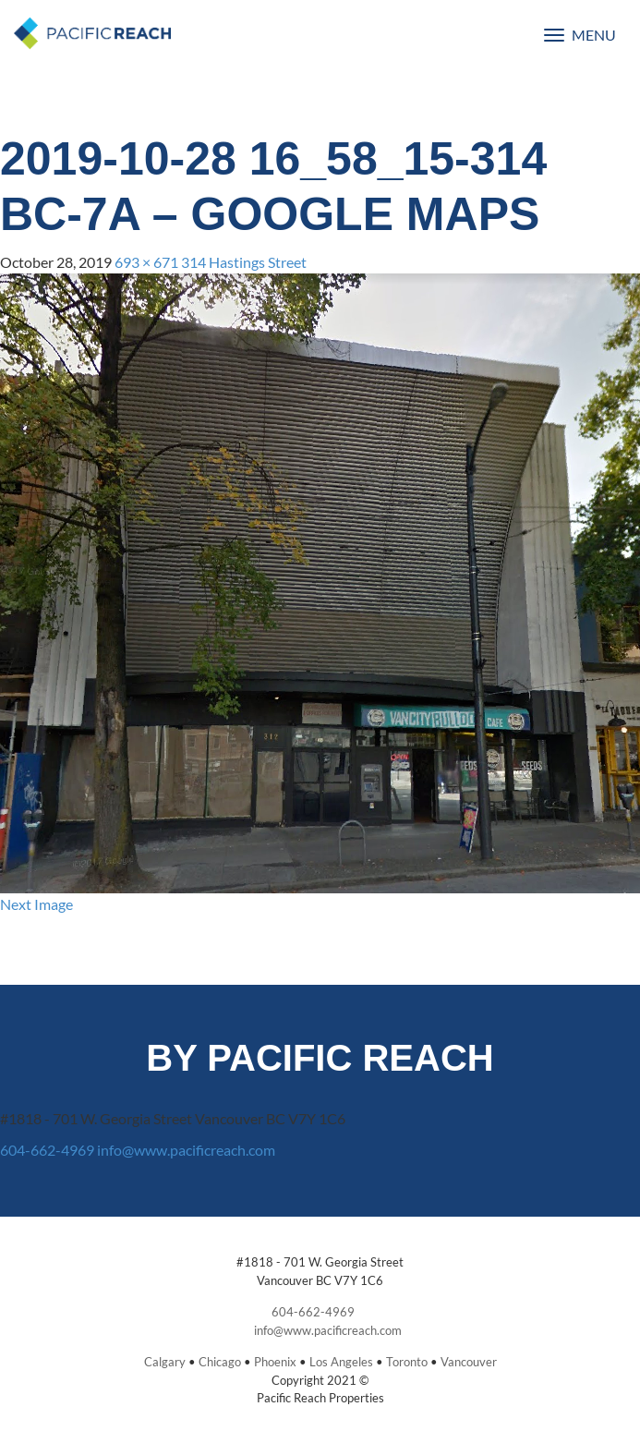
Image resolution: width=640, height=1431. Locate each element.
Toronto (407, 1361)
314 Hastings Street (244, 262)
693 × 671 (146, 262)
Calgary (165, 1361)
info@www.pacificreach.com (186, 1149)
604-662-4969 (47, 1149)
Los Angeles (341, 1361)
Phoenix (275, 1361)
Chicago (220, 1361)
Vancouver (469, 1361)
